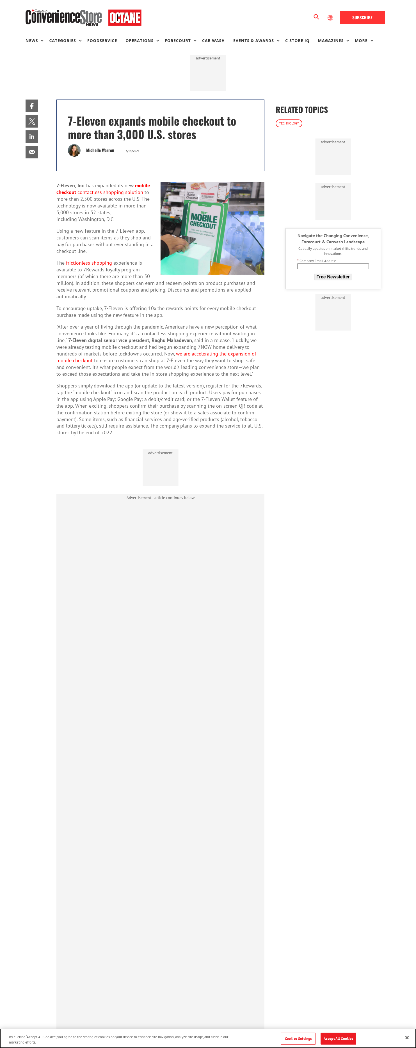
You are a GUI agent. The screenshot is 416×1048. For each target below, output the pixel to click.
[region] (208, 1038)
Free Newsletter (333, 276)
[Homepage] (83, 17)
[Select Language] (331, 17)
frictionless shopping (89, 263)
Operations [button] (139, 40)
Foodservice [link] (102, 40)
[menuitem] (37, 40)
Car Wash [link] (213, 40)
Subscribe (362, 17)
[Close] (407, 1037)
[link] (32, 106)
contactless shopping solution (103, 188)
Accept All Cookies (338, 1038)
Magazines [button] (331, 40)
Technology (289, 123)
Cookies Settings (298, 1038)
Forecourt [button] (178, 40)
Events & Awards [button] (253, 40)
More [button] (361, 40)
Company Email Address (316, 260)
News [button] (32, 40)
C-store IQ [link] (297, 40)
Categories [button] (62, 40)
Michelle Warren (100, 150)
